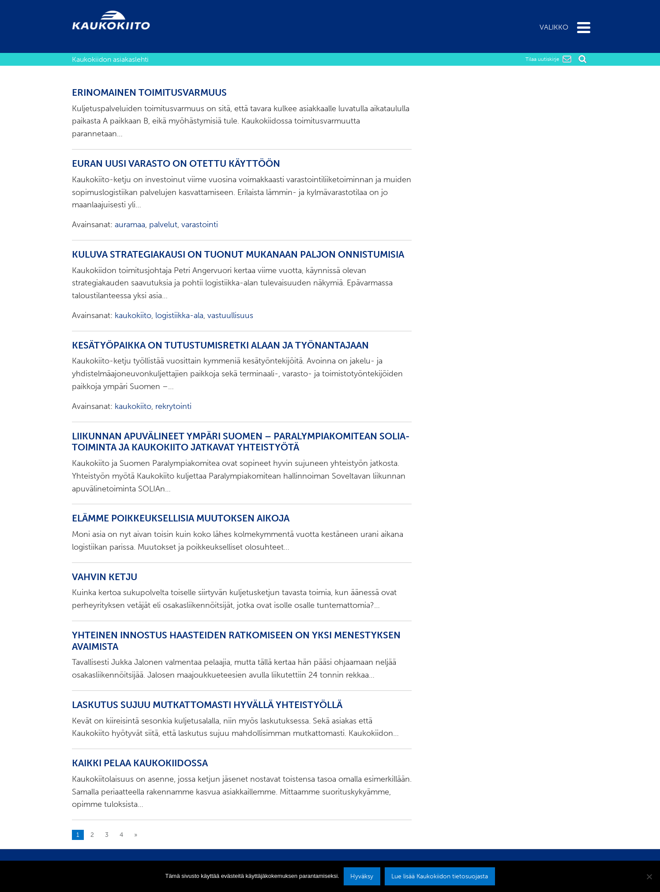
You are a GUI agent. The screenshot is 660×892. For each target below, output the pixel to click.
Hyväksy (361, 876)
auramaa (130, 224)
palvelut (163, 224)
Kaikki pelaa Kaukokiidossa (140, 763)
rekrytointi (173, 406)
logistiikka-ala (179, 315)
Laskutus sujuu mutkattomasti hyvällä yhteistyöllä (207, 705)
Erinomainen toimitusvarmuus (149, 92)
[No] (649, 876)
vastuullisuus (230, 315)
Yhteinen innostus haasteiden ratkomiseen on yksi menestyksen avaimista (236, 641)
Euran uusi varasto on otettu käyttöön (176, 163)
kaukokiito (133, 315)
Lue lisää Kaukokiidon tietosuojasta (439, 876)
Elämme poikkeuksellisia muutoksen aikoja (180, 518)
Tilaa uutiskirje (542, 59)
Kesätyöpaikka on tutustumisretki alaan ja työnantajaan (220, 345)
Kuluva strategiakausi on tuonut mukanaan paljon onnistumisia (238, 254)
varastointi (199, 224)
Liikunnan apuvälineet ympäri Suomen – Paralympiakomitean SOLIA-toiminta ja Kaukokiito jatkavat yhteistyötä (241, 442)
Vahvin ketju (104, 577)
